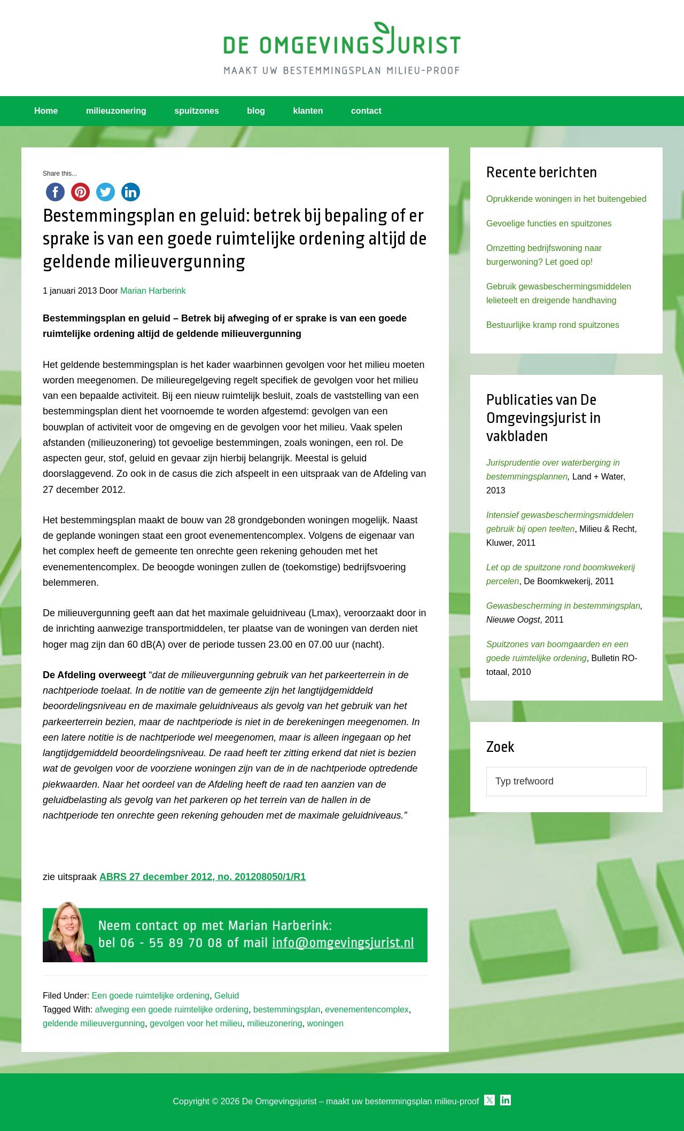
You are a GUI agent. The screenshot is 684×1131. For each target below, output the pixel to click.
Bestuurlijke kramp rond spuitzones (552, 324)
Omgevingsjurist (342, 48)
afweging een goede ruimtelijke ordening (171, 1009)
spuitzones (196, 110)
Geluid (226, 995)
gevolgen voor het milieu (196, 1023)
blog (256, 110)
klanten (308, 110)
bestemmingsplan (286, 1009)
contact (366, 110)
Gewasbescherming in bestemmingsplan (563, 605)
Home (46, 110)
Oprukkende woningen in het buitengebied (566, 198)
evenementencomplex (367, 1009)
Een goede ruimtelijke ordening (151, 995)
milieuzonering (116, 110)
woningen (325, 1023)
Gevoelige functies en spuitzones (549, 223)
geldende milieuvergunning (94, 1023)
